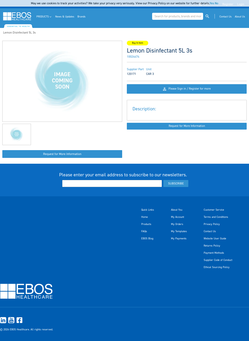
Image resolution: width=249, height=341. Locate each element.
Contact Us (210, 231)
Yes (212, 3)
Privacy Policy (212, 224)
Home (144, 217)
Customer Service (214, 210)
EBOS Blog (147, 238)
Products (146, 224)
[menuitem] (44, 17)
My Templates (179, 231)
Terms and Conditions (216, 217)
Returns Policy (212, 246)
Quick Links (147, 210)
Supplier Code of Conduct (218, 260)
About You (176, 210)
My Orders (177, 224)
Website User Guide (215, 238)
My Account (177, 217)
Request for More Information (62, 154)
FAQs (144, 231)
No (216, 3)
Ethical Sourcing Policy (217, 267)
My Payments (179, 238)
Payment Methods (214, 253)
